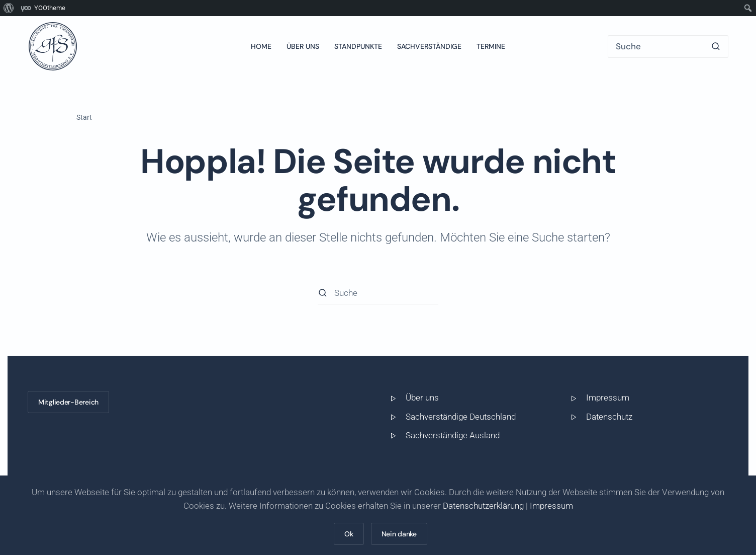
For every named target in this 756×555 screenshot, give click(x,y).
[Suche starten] (715, 46)
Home (261, 46)
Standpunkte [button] (358, 46)
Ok (348, 533)
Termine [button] (491, 46)
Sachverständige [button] (429, 46)
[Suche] (668, 46)
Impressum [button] (551, 506)
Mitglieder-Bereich (68, 402)
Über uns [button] (303, 46)
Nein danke (399, 533)
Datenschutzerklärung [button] (483, 506)
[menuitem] (9, 8)
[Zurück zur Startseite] (53, 46)
